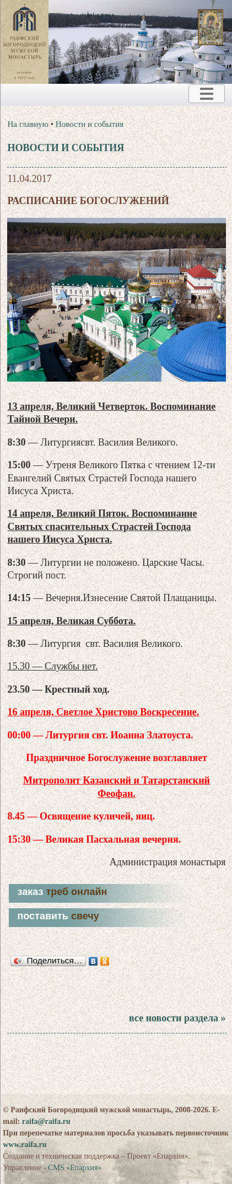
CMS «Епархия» (74, 1168)
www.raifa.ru (24, 1144)
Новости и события (89, 124)
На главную (27, 124)
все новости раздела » (177, 1018)
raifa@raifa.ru (46, 1121)
